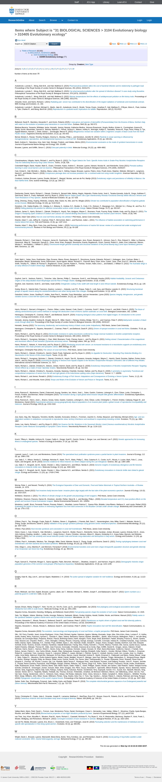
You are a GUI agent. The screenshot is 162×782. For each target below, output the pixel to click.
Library (106, 2)
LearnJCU (122, 2)
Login (139, 20)
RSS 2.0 (133, 44)
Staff (76, 2)
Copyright (62, 757)
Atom (114, 44)
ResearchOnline (16, 20)
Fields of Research (29, 51)
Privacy (148, 777)
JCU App (91, 2)
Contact (138, 2)
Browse (53, 20)
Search (42, 20)
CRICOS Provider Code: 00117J (42, 777)
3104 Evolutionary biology (43, 55)
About (31, 20)
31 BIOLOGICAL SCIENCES (39, 53)
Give (152, 2)
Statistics (99, 757)
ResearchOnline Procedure (81, 757)
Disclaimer (157, 777)
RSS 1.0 (123, 44)
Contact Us (73, 20)
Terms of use (139, 777)
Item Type (89, 64)
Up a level (21, 40)
